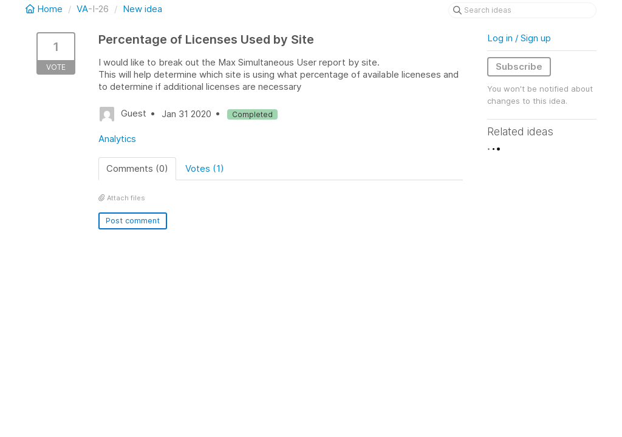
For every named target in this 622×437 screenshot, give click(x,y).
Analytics (117, 138)
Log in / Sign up (519, 38)
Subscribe (519, 66)
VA (82, 9)
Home (45, 9)
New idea (142, 9)
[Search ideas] (522, 10)
